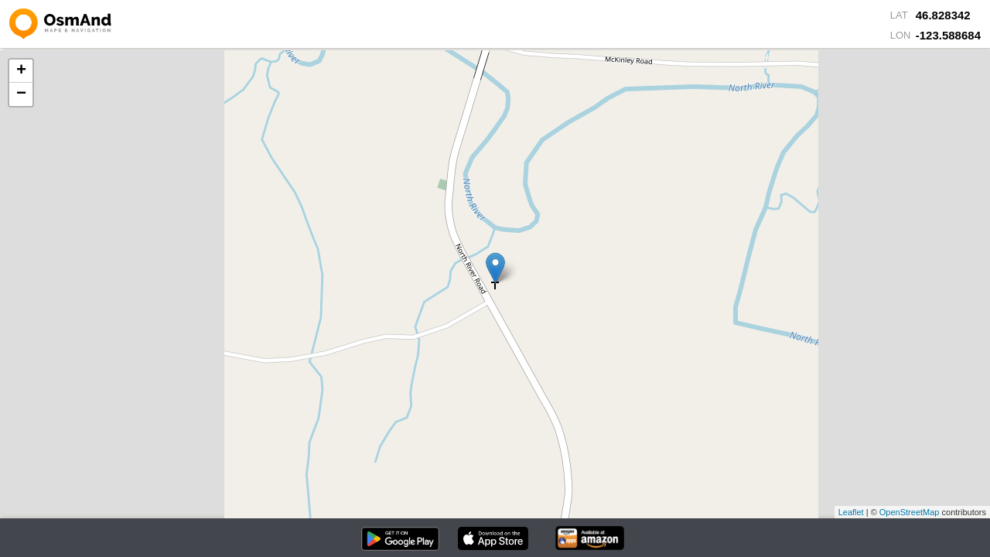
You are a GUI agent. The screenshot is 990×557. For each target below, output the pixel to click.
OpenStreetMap (909, 512)
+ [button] (21, 71)
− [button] (21, 94)
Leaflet (851, 512)
